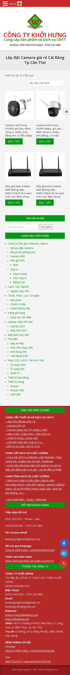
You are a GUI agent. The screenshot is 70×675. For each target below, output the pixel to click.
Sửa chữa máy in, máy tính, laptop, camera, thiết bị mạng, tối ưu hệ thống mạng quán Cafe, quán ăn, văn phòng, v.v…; (35, 488)
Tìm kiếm (46, 227)
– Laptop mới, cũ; (15, 425)
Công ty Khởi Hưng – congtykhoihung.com (30, 550)
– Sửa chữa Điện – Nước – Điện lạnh (26, 499)
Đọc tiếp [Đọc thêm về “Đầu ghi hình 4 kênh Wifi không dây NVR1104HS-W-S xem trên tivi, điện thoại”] (14, 202)
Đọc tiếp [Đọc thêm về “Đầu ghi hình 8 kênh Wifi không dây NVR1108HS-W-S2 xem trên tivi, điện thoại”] (45, 202)
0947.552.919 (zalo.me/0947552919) (28, 661)
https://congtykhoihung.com (21, 615)
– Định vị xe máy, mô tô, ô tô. (22, 446)
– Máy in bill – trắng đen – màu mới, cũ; (28, 434)
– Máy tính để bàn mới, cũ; (20, 421)
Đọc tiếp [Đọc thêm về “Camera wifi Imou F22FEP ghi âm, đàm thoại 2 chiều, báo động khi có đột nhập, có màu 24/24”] (14, 141)
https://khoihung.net (17, 619)
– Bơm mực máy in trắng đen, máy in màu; (30, 480)
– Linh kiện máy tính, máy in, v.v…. (24, 442)
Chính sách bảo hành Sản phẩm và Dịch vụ (29, 560)
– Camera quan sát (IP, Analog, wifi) (26, 429)
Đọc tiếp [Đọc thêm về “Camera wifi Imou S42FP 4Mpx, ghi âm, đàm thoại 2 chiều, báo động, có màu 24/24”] (45, 141)
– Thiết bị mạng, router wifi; (21, 438)
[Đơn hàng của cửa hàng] (46, 83)
